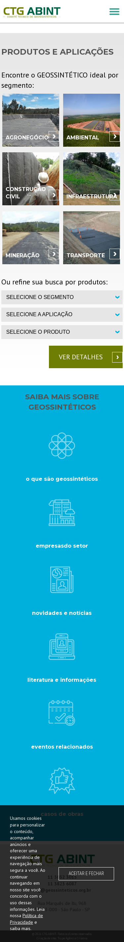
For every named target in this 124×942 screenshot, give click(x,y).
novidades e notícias (62, 613)
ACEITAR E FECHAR (86, 873)
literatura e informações (61, 680)
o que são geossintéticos (62, 479)
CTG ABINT (31, 12)
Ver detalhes (81, 357)
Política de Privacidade (26, 919)
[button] (114, 11)
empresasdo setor (62, 546)
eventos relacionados (62, 747)
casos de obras (62, 814)
